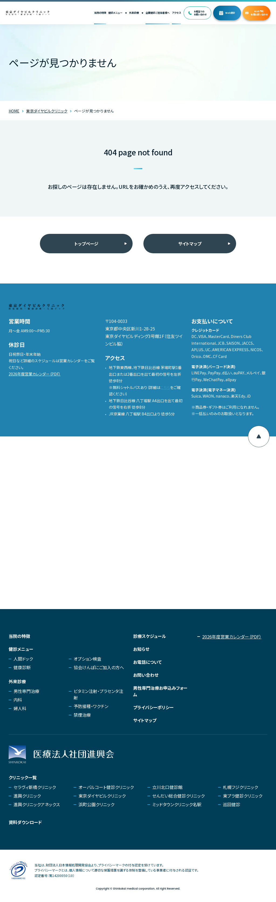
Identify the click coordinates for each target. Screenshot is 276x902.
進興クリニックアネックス (36, 804)
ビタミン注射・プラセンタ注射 (98, 694)
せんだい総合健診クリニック (178, 795)
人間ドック (23, 658)
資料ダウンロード (25, 822)
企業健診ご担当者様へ (158, 13)
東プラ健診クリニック (242, 795)
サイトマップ (189, 243)
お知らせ (141, 649)
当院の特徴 (100, 13)
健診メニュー (117, 13)
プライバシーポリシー (153, 707)
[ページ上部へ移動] (259, 436)
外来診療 (136, 13)
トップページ (86, 243)
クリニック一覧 (23, 777)
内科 (17, 699)
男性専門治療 (26, 691)
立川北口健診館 (167, 787)
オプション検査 (87, 658)
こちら (165, 387)
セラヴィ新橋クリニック (34, 787)
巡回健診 (231, 804)
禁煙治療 (82, 715)
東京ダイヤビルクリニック (102, 795)
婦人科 (19, 708)
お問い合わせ (145, 675)
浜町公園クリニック (96, 804)
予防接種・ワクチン (91, 706)
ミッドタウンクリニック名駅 (176, 804)
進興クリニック (27, 795)
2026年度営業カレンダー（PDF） (35, 374)
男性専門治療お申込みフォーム (160, 691)
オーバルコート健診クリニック (106, 787)
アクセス (176, 13)
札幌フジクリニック (240, 787)
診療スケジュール (149, 636)
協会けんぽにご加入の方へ (99, 667)
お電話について (147, 662)
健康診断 (22, 667)
